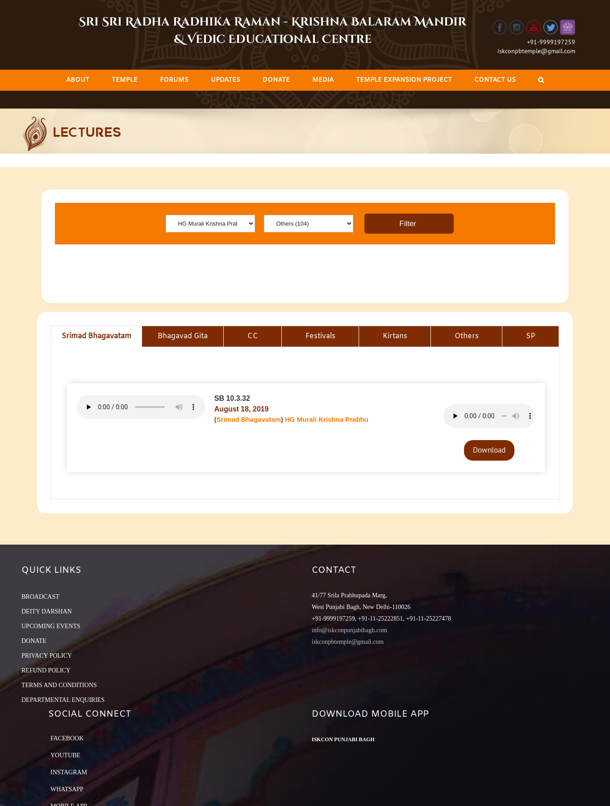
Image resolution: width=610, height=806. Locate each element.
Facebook (67, 738)
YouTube (65, 755)
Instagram (68, 772)
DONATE (33, 641)
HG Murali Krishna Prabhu (326, 419)
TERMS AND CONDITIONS (59, 685)
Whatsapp (67, 789)
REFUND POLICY (46, 670)
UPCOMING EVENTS (50, 626)
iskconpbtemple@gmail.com (536, 51)
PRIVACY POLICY (46, 655)
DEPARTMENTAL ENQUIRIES (62, 700)
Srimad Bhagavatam (249, 419)
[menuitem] (77, 80)
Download (489, 450)
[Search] (541, 80)
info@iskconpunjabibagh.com (349, 630)
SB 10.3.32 (232, 398)
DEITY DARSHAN (46, 611)
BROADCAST (40, 596)
